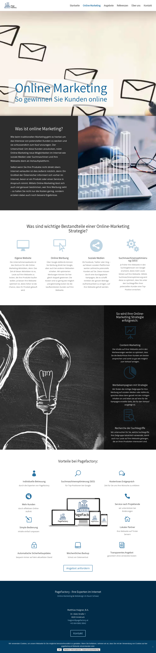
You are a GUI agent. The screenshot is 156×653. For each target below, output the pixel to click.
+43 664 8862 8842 (78, 623)
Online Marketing (92, 6)
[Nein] (152, 646)
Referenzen (122, 6)
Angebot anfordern (78, 568)
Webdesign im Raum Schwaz (86, 596)
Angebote (109, 6)
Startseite (75, 6)
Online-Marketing (64, 596)
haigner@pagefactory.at (78, 620)
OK (59, 650)
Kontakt (148, 6)
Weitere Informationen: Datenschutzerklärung (81, 650)
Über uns (135, 6)
